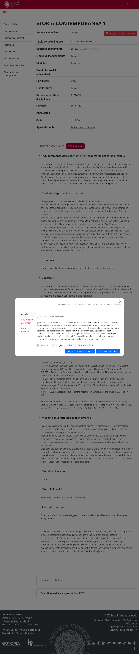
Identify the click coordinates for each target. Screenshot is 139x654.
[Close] (120, 301)
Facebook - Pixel (85, 345)
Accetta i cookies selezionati (79, 351)
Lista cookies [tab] (25, 330)
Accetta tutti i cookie (107, 351)
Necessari (44, 345)
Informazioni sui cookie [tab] (27, 321)
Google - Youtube (63, 345)
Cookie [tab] (24, 314)
